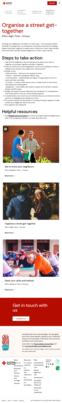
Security (21, 400)
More (35, 360)
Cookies (15, 400)
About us (17, 363)
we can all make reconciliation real (38, 346)
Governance (18, 366)
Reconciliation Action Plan (43, 344)
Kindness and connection (37, 12)
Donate (52, 3)
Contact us (21, 319)
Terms (9, 400)
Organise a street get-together (50, 12)
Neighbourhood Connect (18, 116)
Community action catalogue (21, 12)
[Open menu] (59, 3)
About (16, 360)
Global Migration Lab (37, 372)
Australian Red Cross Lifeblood (37, 382)
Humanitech (38, 378)
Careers (17, 383)
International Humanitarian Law (39, 365)
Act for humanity (9, 12)
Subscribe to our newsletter (38, 390)
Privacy (4, 400)
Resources (27, 360)
